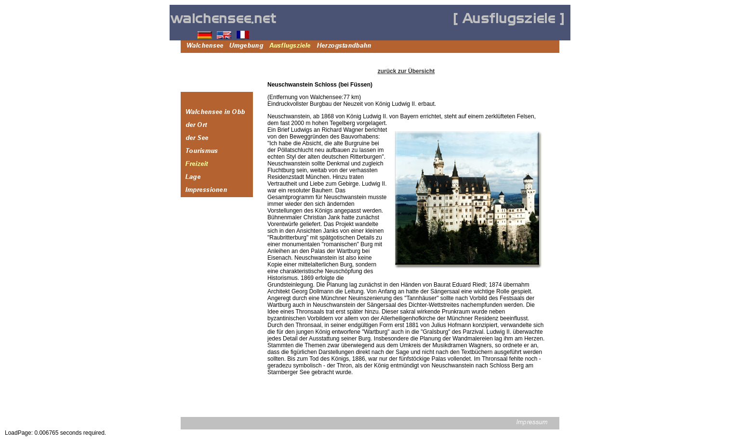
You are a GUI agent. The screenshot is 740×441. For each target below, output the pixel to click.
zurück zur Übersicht (406, 71)
